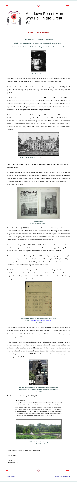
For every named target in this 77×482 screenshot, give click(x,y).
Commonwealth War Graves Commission (41, 320)
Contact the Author (11, 476)
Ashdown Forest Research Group (62, 476)
